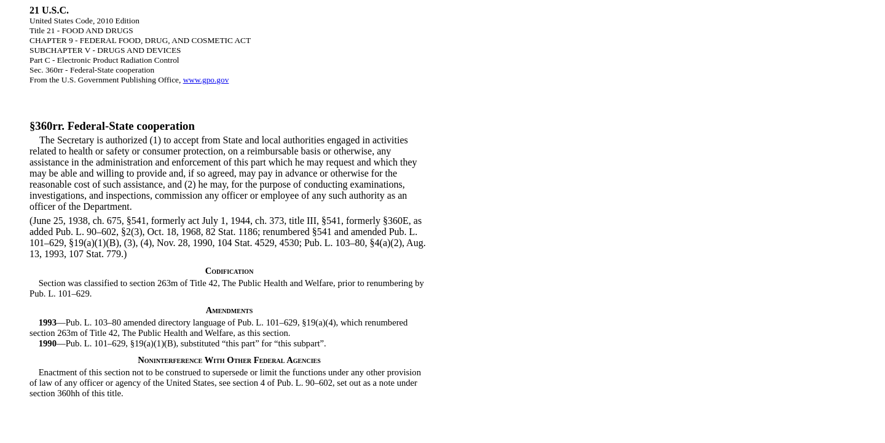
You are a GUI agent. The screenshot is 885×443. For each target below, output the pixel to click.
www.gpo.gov (206, 79)
